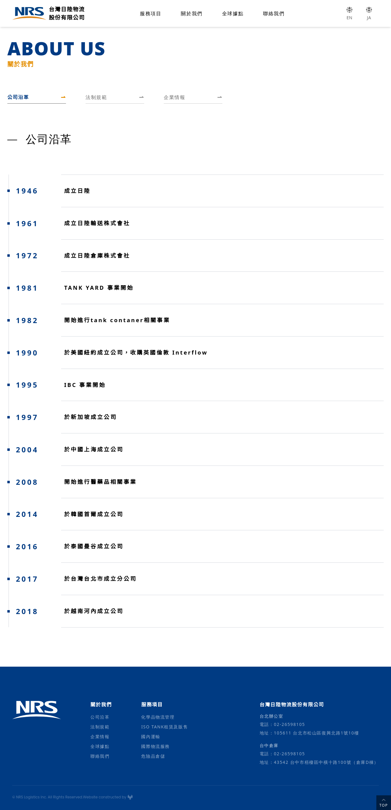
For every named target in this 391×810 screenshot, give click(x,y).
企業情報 (99, 736)
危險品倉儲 (153, 756)
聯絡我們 (273, 13)
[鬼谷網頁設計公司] (130, 797)
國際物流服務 (155, 746)
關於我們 (191, 13)
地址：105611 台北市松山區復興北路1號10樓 (309, 733)
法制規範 (99, 727)
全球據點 (232, 13)
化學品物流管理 (157, 717)
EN (349, 13)
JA (369, 13)
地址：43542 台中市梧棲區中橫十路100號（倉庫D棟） (319, 762)
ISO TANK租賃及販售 (164, 727)
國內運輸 (150, 736)
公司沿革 (99, 717)
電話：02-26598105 (282, 724)
